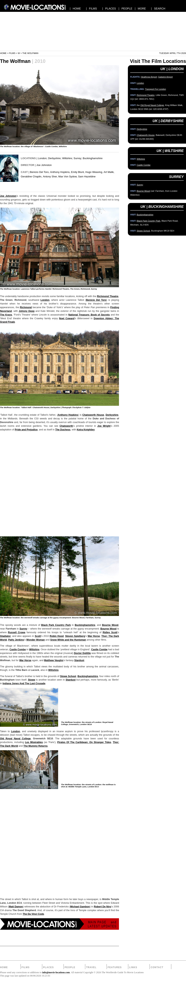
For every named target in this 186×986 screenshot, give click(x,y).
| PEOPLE (125, 8)
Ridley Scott (110, 632)
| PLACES (109, 8)
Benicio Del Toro (96, 300)
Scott (38, 636)
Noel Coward (67, 318)
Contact (157, 967)
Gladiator (5, 636)
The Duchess (62, 429)
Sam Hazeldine (87, 176)
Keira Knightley (86, 429)
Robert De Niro (102, 906)
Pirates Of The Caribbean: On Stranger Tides (84, 742)
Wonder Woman (35, 639)
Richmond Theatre (107, 296)
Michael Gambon (80, 906)
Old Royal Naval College (15, 738)
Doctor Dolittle (82, 653)
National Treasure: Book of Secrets (89, 314)
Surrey (77, 158)
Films (12, 53)
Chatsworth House (93, 415)
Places (48, 967)
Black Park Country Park (56, 625)
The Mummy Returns (35, 746)
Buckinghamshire (92, 158)
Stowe (31, 679)
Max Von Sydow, (67, 176)
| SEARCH (158, 8)
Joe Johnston (44, 165)
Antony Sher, (50, 176)
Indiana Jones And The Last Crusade (24, 683)
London (42, 158)
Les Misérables (34, 742)
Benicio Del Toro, (39, 172)
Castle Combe (17, 649)
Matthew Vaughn (53, 660)
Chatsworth (66, 426)
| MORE (140, 8)
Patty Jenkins (16, 639)
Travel (91, 967)
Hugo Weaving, (94, 172)
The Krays (6, 314)
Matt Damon (16, 906)
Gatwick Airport (165, 77)
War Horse (94, 636)
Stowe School (68, 676)
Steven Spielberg (75, 636)
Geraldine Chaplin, (31, 176)
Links (133, 967)
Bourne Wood (110, 625)
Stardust (79, 660)
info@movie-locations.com (56, 972)
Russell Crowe (16, 632)
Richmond (26, 307)
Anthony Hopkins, (60, 172)
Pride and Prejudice (26, 429)
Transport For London (155, 89)
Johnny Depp (26, 311)
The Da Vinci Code (33, 914)
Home (3, 53)
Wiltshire (67, 158)
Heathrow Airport (149, 77)
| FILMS (91, 8)
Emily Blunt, (78, 172)
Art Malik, (109, 172)
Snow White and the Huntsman (68, 639)
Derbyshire (54, 158)
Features (115, 967)
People (70, 967)
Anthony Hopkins (68, 415)
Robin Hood (57, 636)
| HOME (75, 8)
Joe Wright (103, 426)
